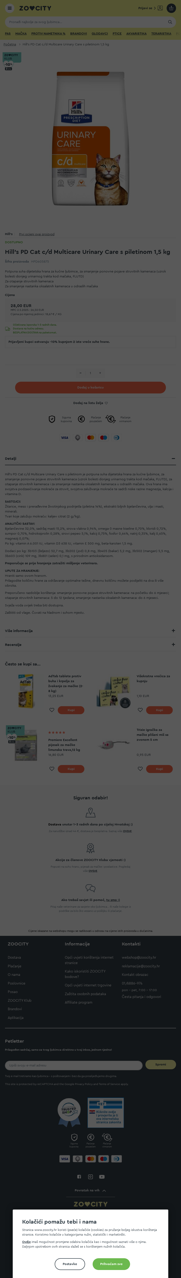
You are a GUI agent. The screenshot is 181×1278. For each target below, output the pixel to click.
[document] (92, 1245)
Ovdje (26, 1241)
